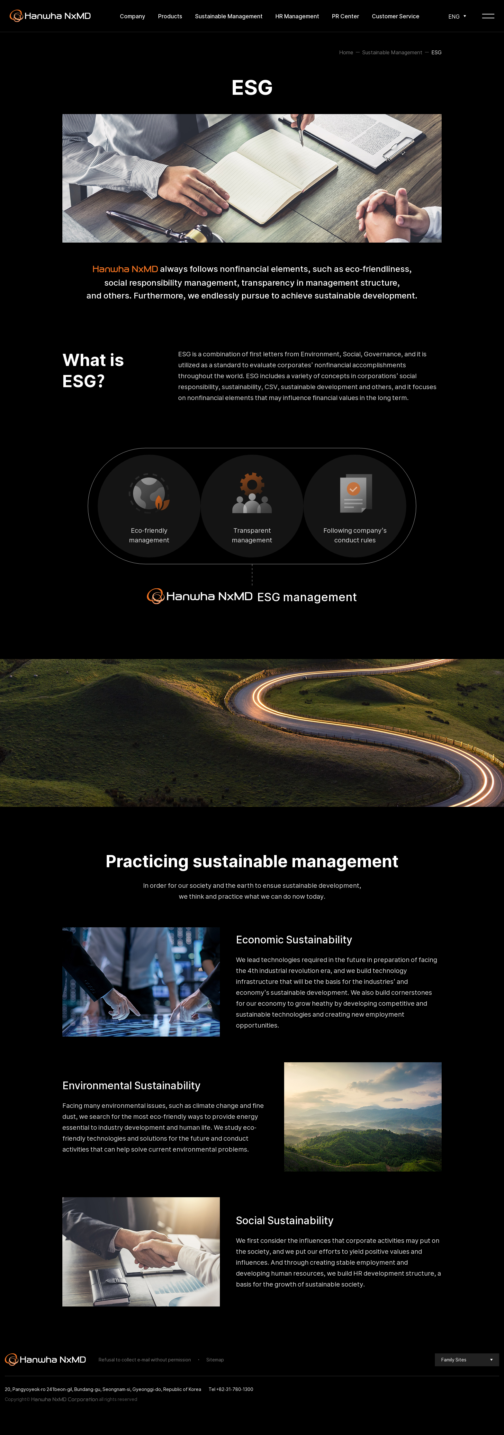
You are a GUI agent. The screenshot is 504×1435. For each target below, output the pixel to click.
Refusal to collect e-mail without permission (145, 1359)
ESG (436, 52)
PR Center (345, 16)
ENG (454, 16)
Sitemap (215, 1359)
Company (132, 16)
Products (170, 16)
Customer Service (395, 16)
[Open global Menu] (488, 16)
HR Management (297, 16)
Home (346, 52)
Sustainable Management (229, 16)
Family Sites (453, 1359)
